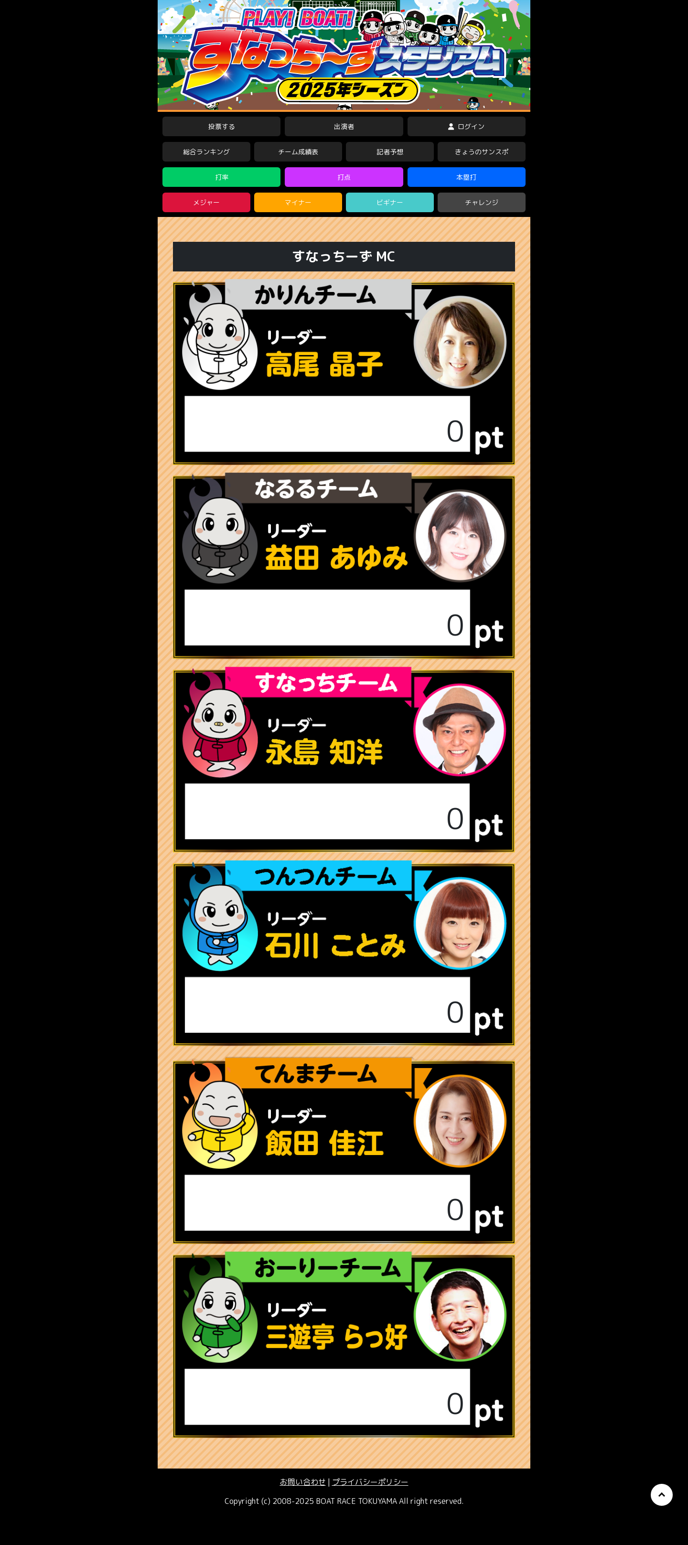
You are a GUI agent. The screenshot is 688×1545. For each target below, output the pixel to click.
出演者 (344, 126)
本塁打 (466, 177)
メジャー (206, 202)
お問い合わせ (303, 1482)
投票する (221, 126)
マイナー (298, 202)
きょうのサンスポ (481, 151)
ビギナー (389, 202)
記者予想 (389, 151)
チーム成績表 (298, 151)
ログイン (466, 126)
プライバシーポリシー (370, 1482)
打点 (344, 177)
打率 (221, 177)
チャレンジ (481, 202)
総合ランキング (206, 151)
